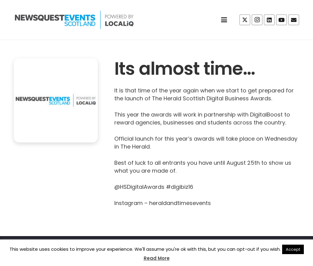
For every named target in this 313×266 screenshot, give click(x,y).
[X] (244, 19)
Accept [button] (293, 249)
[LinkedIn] (269, 19)
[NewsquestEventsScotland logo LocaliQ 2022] (74, 20)
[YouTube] (281, 19)
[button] (224, 20)
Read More (157, 258)
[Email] (293, 19)
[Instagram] (257, 19)
